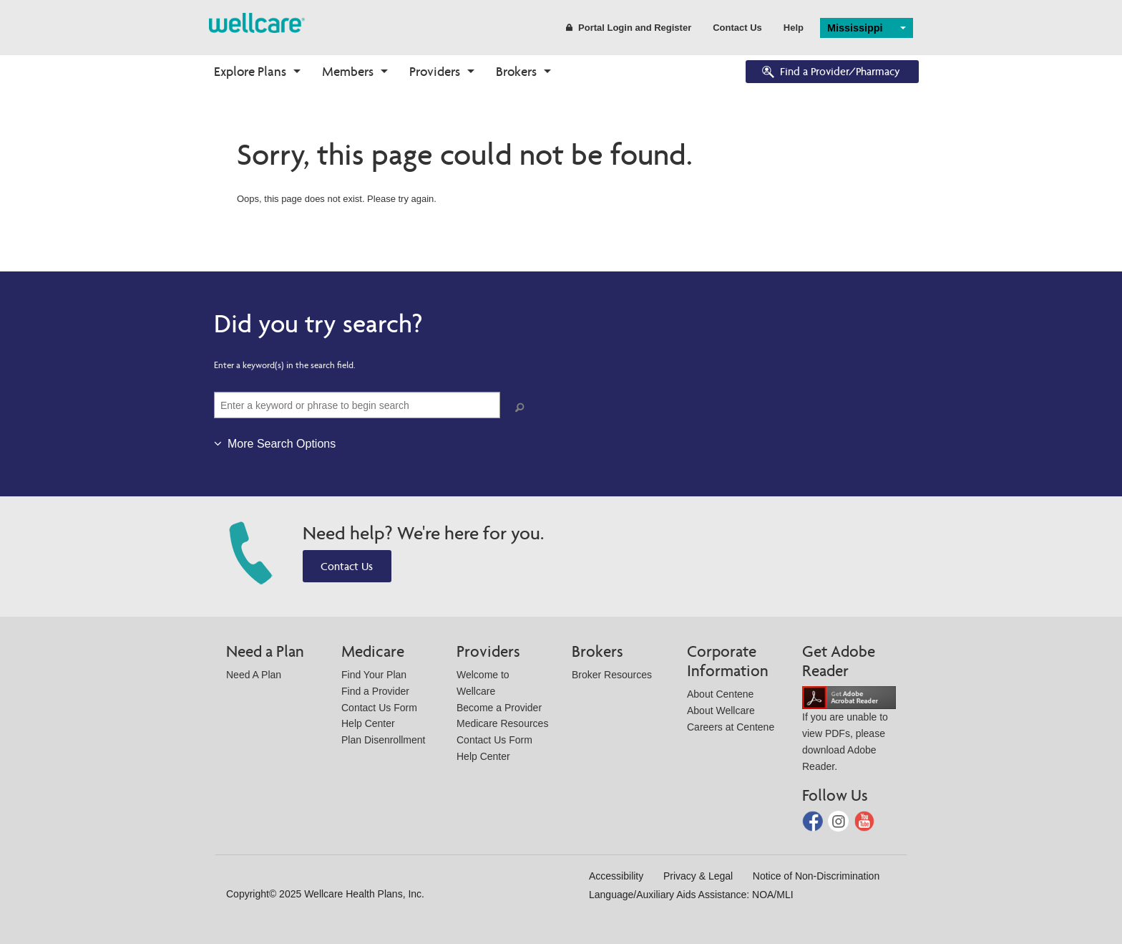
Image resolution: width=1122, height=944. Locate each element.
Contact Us (737, 27)
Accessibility (616, 876)
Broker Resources (612, 674)
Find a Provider (375, 691)
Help (794, 27)
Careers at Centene (730, 727)
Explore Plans (250, 71)
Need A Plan (253, 674)
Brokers (516, 71)
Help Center (368, 723)
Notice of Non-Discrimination (816, 876)
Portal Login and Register (628, 27)
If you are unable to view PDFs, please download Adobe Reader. (849, 731)
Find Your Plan (373, 674)
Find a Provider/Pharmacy (830, 72)
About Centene (720, 694)
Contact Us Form (379, 707)
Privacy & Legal (698, 876)
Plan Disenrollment (383, 740)
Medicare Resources (502, 723)
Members (348, 71)
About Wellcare (721, 710)
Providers (434, 71)
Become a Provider (499, 707)
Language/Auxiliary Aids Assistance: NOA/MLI (691, 894)
